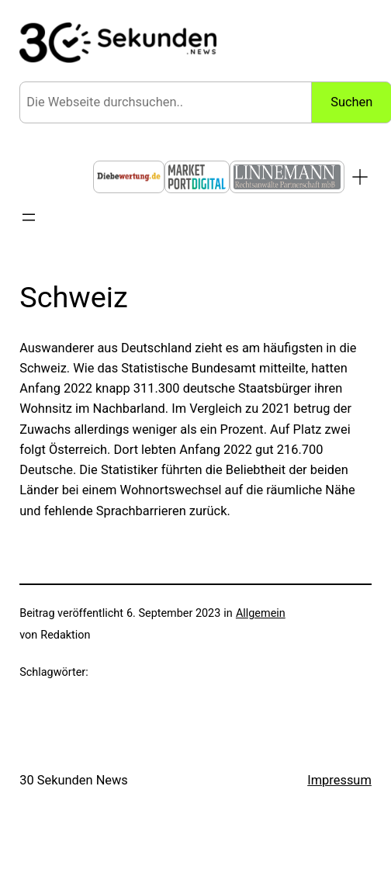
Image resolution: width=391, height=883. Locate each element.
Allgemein (260, 613)
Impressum (339, 780)
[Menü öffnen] (28, 217)
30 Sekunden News (73, 780)
